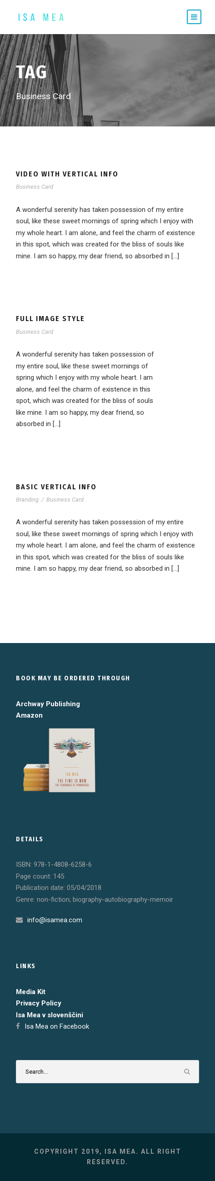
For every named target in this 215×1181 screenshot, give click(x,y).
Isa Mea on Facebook (57, 1026)
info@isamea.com (54, 920)
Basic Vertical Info (56, 486)
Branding (27, 499)
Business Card (34, 186)
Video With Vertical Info (67, 174)
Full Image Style (50, 318)
